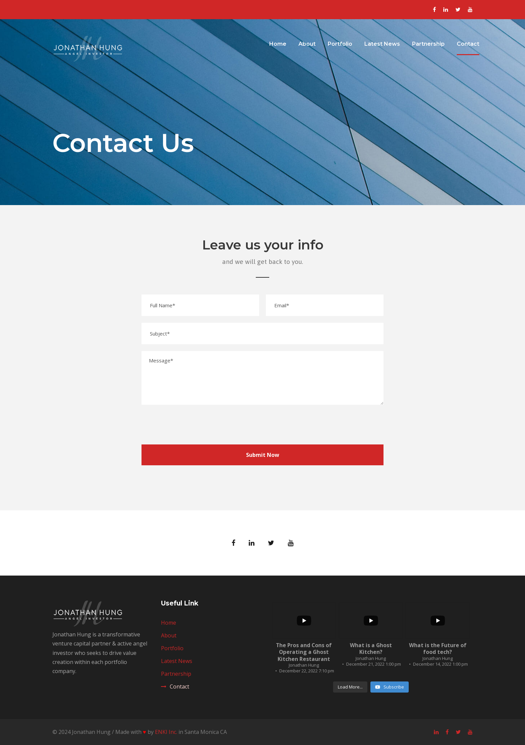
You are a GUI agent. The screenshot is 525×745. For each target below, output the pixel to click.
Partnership (428, 44)
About (307, 44)
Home (277, 44)
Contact (468, 44)
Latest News (382, 44)
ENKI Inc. (166, 732)
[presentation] (193, 424)
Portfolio (340, 44)
